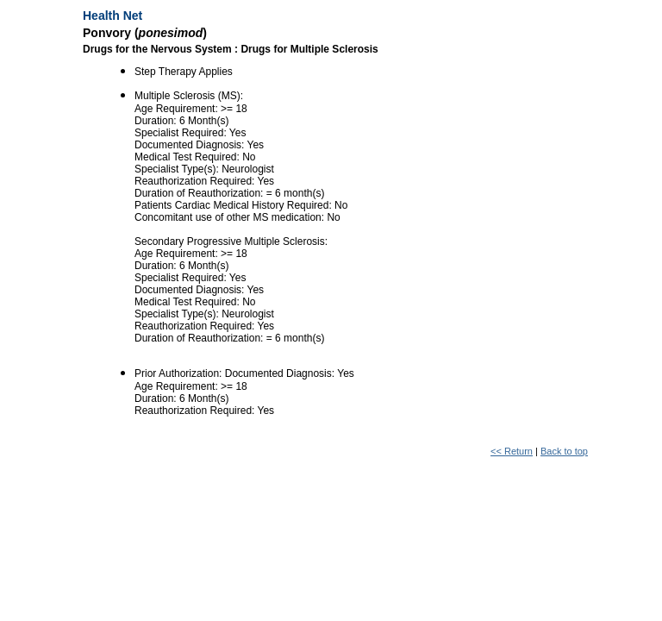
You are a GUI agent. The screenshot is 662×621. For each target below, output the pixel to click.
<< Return (511, 451)
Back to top (564, 451)
